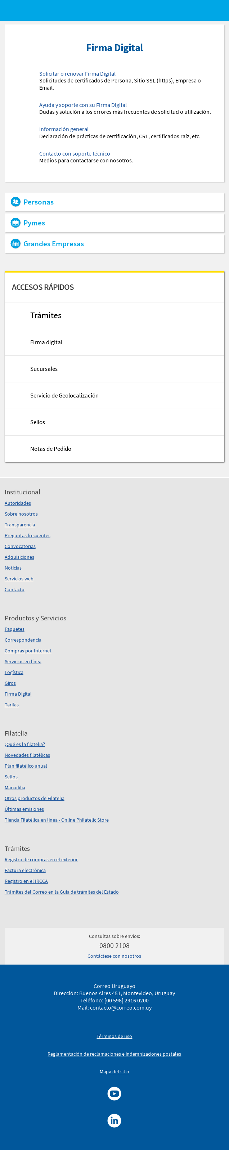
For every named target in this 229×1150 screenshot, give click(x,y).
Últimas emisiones (24, 809)
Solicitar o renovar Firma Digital (77, 73)
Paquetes (14, 629)
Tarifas (12, 704)
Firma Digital (18, 694)
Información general (64, 128)
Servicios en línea (23, 661)
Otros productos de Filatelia (34, 798)
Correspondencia (23, 640)
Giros (10, 683)
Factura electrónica (25, 870)
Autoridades (18, 503)
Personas (38, 202)
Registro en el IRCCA (26, 881)
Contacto (14, 589)
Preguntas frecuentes (27, 535)
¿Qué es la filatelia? (25, 744)
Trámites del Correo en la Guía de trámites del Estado (62, 892)
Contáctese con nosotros (114, 956)
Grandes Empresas (53, 243)
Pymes (34, 223)
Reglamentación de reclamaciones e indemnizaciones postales (114, 1054)
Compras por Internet (28, 650)
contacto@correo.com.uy (121, 1007)
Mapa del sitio (114, 1071)
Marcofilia (15, 787)
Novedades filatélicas (27, 755)
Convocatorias (20, 546)
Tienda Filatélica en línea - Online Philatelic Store (57, 820)
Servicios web (19, 578)
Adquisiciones (19, 557)
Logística (14, 672)
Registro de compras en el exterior (41, 859)
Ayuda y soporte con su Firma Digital (83, 104)
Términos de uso (114, 1036)
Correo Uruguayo (114, 985)
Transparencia (20, 524)
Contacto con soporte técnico (74, 153)
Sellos (11, 776)
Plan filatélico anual (26, 766)
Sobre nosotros (21, 514)
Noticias (13, 568)
